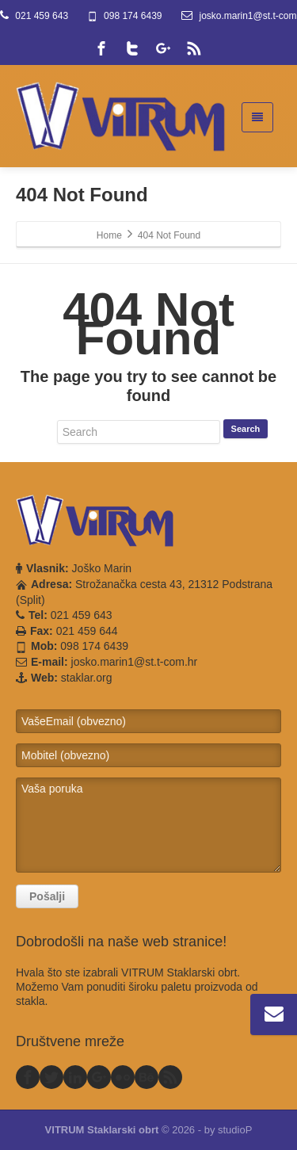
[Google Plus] (163, 48)
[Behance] (146, 1077)
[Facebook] (101, 48)
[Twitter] (132, 48)
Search (246, 429)
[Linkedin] (75, 1077)
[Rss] (194, 48)
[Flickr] (123, 1077)
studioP (235, 1130)
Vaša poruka (148, 825)
